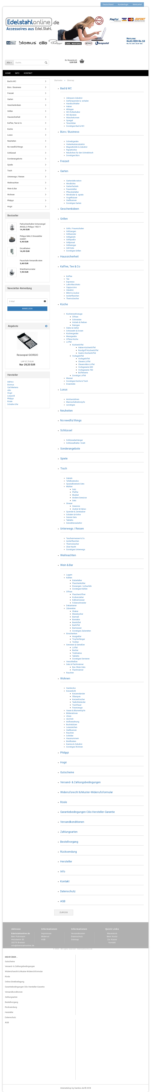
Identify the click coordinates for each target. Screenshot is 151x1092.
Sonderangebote (70, 448)
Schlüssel (66, 430)
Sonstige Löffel (79, 375)
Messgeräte (71, 336)
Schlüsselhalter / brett (75, 443)
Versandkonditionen (72, 821)
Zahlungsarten (69, 831)
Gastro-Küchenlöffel (87, 353)
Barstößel (76, 622)
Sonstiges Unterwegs (75, 549)
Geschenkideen (69, 208)
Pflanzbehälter (72, 192)
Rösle (63, 802)
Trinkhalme (77, 653)
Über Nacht (71, 547)
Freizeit (64, 161)
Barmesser (77, 628)
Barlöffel (76, 625)
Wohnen (65, 678)
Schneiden (76, 319)
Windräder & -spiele (74, 195)
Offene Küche (72, 339)
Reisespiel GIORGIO (27, 355)
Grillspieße (71, 239)
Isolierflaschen (72, 296)
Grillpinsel (70, 242)
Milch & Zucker (72, 293)
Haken (69, 106)
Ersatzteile (70, 384)
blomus (10, 385)
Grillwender (71, 234)
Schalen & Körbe (73, 514)
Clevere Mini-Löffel (86, 364)
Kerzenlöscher (78, 699)
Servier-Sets (71, 517)
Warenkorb (112, 933)
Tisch (63, 468)
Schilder (69, 736)
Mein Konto (112, 936)
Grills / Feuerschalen (75, 228)
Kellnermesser (78, 600)
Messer (69, 378)
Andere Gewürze (79, 498)
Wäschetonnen (72, 117)
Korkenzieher (78, 597)
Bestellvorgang (69, 841)
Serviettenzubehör (74, 523)
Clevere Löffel (84, 361)
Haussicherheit (69, 256)
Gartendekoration (73, 181)
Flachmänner (77, 670)
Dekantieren (71, 605)
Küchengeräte (72, 333)
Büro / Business (69, 131)
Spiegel (69, 120)
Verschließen (72, 661)
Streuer (69, 503)
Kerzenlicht (71, 691)
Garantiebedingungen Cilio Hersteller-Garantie (87, 811)
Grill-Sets (70, 248)
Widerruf (45, 936)
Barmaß (75, 617)
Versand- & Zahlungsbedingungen (80, 782)
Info (17, 73)
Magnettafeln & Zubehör (76, 147)
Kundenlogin (123, 4)
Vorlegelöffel (78, 356)
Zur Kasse (112, 939)
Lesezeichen (71, 727)
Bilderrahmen (72, 713)
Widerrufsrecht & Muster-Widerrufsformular (86, 792)
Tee (67, 279)
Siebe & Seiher (72, 328)
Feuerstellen (71, 189)
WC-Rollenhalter (73, 112)
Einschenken (71, 633)
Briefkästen (71, 741)
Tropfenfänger (78, 639)
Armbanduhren (72, 399)
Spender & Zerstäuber (75, 512)
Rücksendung (68, 851)
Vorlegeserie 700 (85, 370)
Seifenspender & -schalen (77, 101)
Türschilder (71, 123)
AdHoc (10, 382)
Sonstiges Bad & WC (75, 126)
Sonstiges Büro (73, 155)
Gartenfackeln (72, 186)
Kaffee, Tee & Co (70, 266)
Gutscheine (67, 772)
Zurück (63, 912)
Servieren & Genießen (75, 645)
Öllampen (76, 696)
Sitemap (75, 939)
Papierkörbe (71, 150)
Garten (64, 171)
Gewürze (76, 506)
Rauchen (70, 673)
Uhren (68, 716)
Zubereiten (71, 608)
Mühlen (69, 486)
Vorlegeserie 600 (85, 367)
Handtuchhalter (72, 103)
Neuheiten (66, 410)
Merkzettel (137, 4)
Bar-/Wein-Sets (78, 667)
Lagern (69, 575)
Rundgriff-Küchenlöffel (88, 350)
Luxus (63, 389)
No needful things (71, 420)
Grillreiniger (71, 245)
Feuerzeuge (77, 708)
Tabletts (69, 520)
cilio (9, 390)
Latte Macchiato (73, 284)
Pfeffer (75, 492)
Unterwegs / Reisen (72, 528)
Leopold (11, 396)
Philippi (64, 752)
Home (8, 73)
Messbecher (77, 614)
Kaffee (69, 276)
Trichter (75, 642)
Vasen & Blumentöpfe (75, 710)
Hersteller (66, 861)
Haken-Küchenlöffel (87, 347)
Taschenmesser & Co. (75, 538)
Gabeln (69, 478)
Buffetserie (83, 372)
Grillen (64, 218)
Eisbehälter (77, 580)
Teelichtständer (78, 702)
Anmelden (27, 309)
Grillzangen (71, 231)
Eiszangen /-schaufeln (82, 586)
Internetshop (65, 1088)
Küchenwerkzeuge (74, 314)
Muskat (75, 495)
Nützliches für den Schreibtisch (79, 153)
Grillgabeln (71, 237)
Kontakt (28, 73)
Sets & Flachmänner (75, 664)
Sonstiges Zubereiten (81, 631)
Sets (74, 500)
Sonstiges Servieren (81, 659)
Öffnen (75, 317)
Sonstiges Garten (73, 203)
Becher (75, 650)
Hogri (63, 762)
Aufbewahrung (72, 722)
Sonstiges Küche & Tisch (77, 381)
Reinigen (76, 325)
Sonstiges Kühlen (79, 589)
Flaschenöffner (78, 594)
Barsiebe (76, 619)
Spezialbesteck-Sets (75, 484)
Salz (74, 489)
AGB (62, 901)
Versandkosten (78, 933)
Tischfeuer (76, 705)
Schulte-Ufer (12, 404)
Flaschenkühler (78, 583)
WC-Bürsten (71, 115)
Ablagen (70, 109)
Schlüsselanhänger (74, 440)
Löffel (69, 342)
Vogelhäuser (71, 197)
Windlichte (70, 183)
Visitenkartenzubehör (75, 144)
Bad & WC (66, 88)
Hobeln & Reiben (79, 322)
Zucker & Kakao (79, 509)
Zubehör (70, 290)
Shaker (75, 611)
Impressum (46, 933)
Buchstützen (71, 724)
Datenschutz (68, 891)
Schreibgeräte (72, 141)
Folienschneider (79, 603)
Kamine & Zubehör (74, 744)
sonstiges (70, 405)
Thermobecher (72, 298)
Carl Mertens (12, 387)
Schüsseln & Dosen (74, 331)
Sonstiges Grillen (73, 251)
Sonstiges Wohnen (74, 747)
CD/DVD (69, 719)
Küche (64, 304)
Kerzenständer (78, 693)
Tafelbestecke (72, 481)
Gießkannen (71, 200)
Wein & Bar (66, 565)
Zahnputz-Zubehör (74, 98)
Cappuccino (71, 287)
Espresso (70, 282)
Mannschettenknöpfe (75, 402)
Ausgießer (76, 636)
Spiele (64, 458)
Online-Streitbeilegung (14, 982)
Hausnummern (72, 738)
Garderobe (71, 688)
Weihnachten (68, 555)
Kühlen (69, 578)
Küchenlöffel (77, 345)
